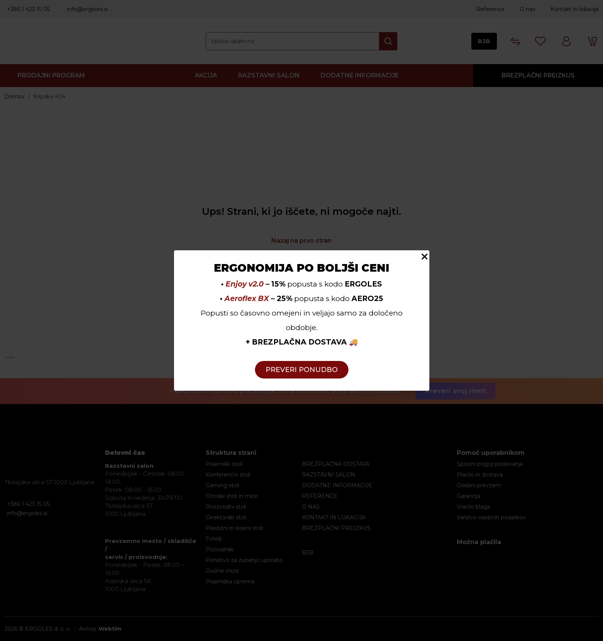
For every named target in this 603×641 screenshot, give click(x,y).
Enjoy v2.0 (245, 284)
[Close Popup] (424, 256)
